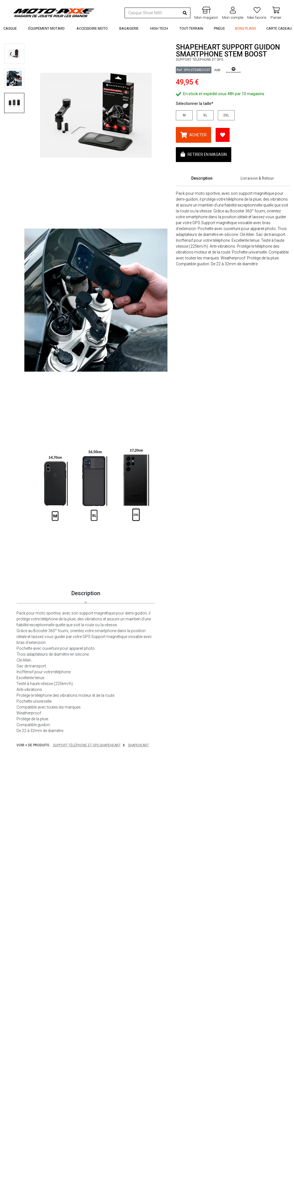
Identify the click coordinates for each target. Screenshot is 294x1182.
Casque (10, 28)
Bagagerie (129, 28)
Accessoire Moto (92, 28)
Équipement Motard (46, 28)
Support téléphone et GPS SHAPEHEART (87, 745)
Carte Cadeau (279, 28)
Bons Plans (245, 28)
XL (205, 115)
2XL (226, 115)
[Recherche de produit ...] (152, 13)
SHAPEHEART (138, 745)
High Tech (159, 28)
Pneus (219, 28)
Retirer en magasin (203, 154)
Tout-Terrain (191, 28)
